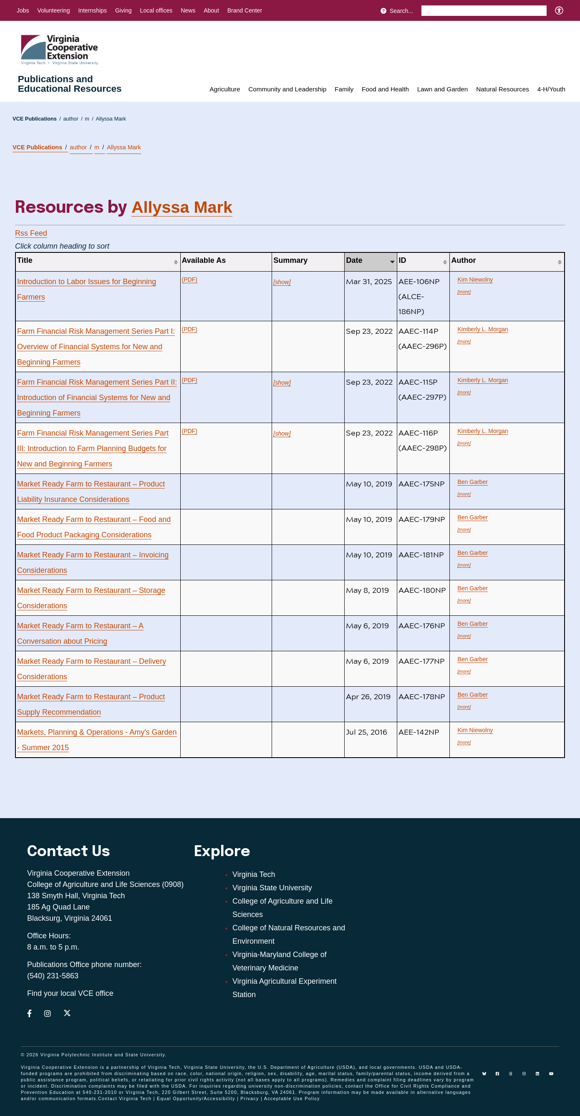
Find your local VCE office (70, 993)
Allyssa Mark (111, 119)
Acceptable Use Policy (292, 1098)
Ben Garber (472, 482)
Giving (123, 10)
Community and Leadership (287, 89)
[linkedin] (541, 1077)
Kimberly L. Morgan (482, 329)
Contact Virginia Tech (124, 1098)
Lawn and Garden (442, 89)
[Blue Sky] (487, 1077)
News (188, 10)
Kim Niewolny (475, 279)
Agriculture (224, 89)
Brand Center (244, 10)
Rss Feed (31, 233)
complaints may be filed (118, 1085)
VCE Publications (37, 119)
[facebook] (501, 1077)
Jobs (23, 10)
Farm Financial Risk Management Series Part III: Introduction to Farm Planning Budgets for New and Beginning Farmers (93, 448)
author (72, 119)
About (211, 10)
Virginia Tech (253, 874)
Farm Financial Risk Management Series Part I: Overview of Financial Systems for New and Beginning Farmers (96, 346)
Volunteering (54, 10)
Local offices (156, 10)
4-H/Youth (551, 89)
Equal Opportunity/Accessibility (196, 1098)
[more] (464, 291)
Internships (92, 10)
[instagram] (527, 1077)
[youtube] (554, 1077)
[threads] (514, 1077)
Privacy (249, 1098)
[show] (282, 282)
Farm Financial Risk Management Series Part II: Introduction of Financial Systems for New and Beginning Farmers (97, 397)
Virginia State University (272, 888)
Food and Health (385, 89)
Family (344, 89)
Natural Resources (502, 89)
